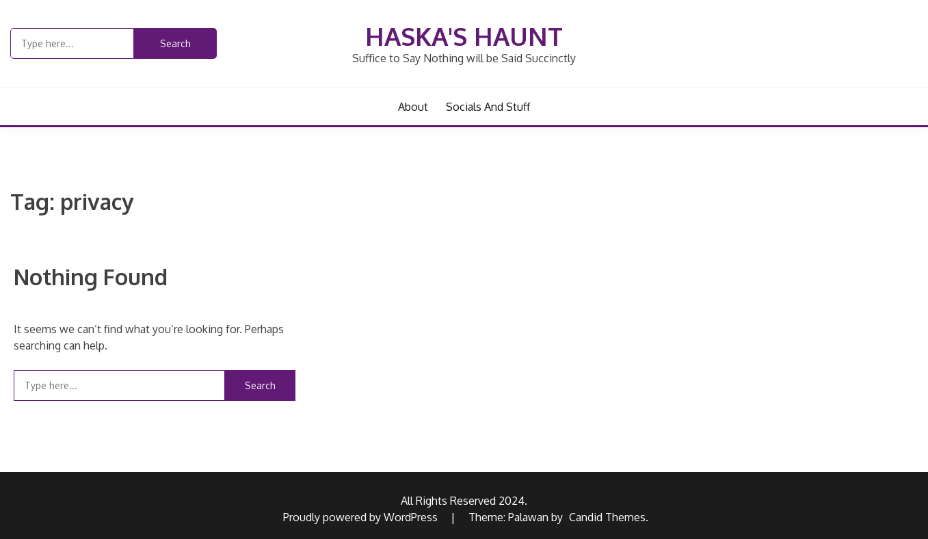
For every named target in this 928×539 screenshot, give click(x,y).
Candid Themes (607, 517)
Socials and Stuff (488, 107)
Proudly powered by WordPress (361, 517)
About (413, 107)
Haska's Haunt (464, 36)
